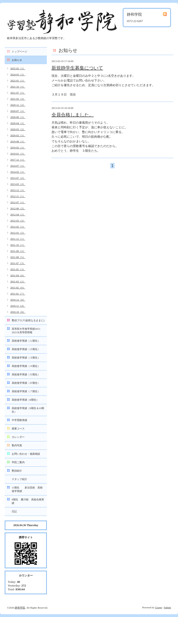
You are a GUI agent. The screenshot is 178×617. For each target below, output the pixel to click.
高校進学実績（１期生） (26, 340)
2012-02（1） (17, 226)
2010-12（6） (17, 299)
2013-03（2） (17, 184)
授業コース (18, 428)
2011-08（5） (17, 257)
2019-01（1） (17, 153)
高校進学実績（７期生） (26, 391)
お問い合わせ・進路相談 (26, 453)
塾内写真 (17, 445)
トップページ (19, 51)
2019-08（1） (17, 141)
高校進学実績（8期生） (25, 399)
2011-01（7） (17, 293)
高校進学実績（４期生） (26, 366)
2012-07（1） (17, 202)
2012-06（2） (17, 208)
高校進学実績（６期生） (26, 382)
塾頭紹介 (17, 470)
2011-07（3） (17, 263)
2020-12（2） (17, 104)
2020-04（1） (17, 123)
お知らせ (17, 60)
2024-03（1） (17, 74)
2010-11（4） (17, 305)
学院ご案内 (18, 462)
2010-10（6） (17, 311)
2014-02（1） (17, 171)
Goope (158, 607)
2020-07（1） (17, 111)
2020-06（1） (17, 117)
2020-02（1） (17, 135)
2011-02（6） (17, 287)
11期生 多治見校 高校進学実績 (27, 489)
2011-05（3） (17, 269)
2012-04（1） (17, 214)
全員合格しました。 (73, 114)
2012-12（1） (17, 190)
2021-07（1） (17, 92)
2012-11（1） (17, 196)
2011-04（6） (17, 275)
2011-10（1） (17, 245)
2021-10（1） (17, 86)
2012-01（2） (17, 232)
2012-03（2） (17, 220)
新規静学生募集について (77, 67)
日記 (14, 511)
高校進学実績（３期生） (26, 357)
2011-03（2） (17, 281)
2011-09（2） (17, 251)
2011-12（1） (17, 238)
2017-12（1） (17, 159)
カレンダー (18, 437)
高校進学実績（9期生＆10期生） (28, 410)
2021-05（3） (17, 98)
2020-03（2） (17, 129)
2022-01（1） (17, 80)
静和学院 (20, 607)
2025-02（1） (17, 68)
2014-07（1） (17, 165)
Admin (167, 607)
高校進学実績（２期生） (26, 349)
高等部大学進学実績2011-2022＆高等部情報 (26, 330)
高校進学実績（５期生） (26, 374)
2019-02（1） (17, 147)
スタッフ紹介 (19, 479)
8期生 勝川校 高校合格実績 (28, 501)
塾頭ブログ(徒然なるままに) (28, 320)
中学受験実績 (19, 420)
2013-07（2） (17, 178)
